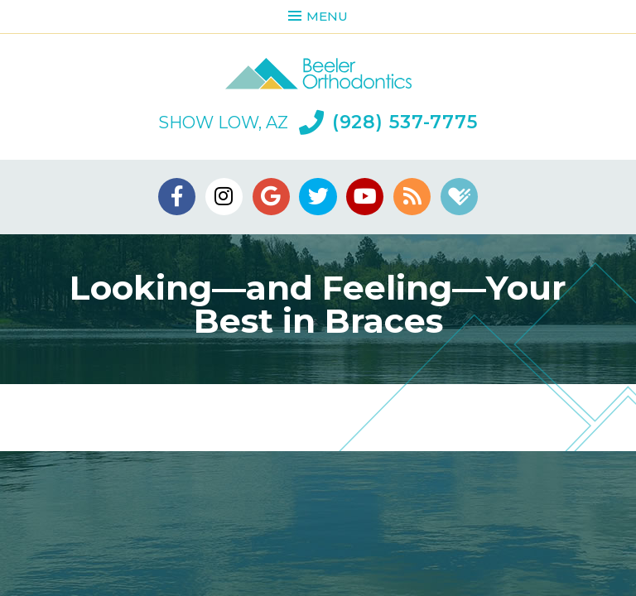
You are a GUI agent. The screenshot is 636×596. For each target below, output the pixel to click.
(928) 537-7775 (388, 122)
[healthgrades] (459, 196)
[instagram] (224, 196)
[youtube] (364, 196)
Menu (318, 16)
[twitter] (317, 196)
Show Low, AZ (223, 122)
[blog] (412, 196)
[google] (271, 196)
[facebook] (176, 196)
